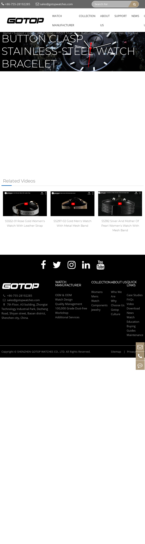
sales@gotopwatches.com (54, 4)
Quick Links (131, 284)
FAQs (130, 299)
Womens (97, 292)
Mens (94, 296)
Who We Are (116, 294)
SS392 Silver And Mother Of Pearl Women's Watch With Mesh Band (120, 225)
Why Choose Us (117, 303)
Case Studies (135, 295)
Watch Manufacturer (63, 20)
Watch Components (99, 303)
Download (133, 308)
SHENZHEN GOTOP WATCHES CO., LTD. (41, 351)
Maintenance (135, 335)
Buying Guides (131, 328)
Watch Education (133, 319)
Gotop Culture (115, 312)
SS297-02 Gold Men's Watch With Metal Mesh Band (72, 223)
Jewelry (96, 309)
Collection (87, 16)
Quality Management (68, 304)
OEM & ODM (63, 295)
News (135, 16)
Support (120, 16)
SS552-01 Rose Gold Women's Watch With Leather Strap (25, 223)
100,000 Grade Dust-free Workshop (71, 310)
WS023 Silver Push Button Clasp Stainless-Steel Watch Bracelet (97, 33)
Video (30, 33)
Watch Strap (45, 33)
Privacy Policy (135, 351)
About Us (105, 20)
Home (7, 33)
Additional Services (67, 317)
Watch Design (64, 299)
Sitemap (116, 351)
